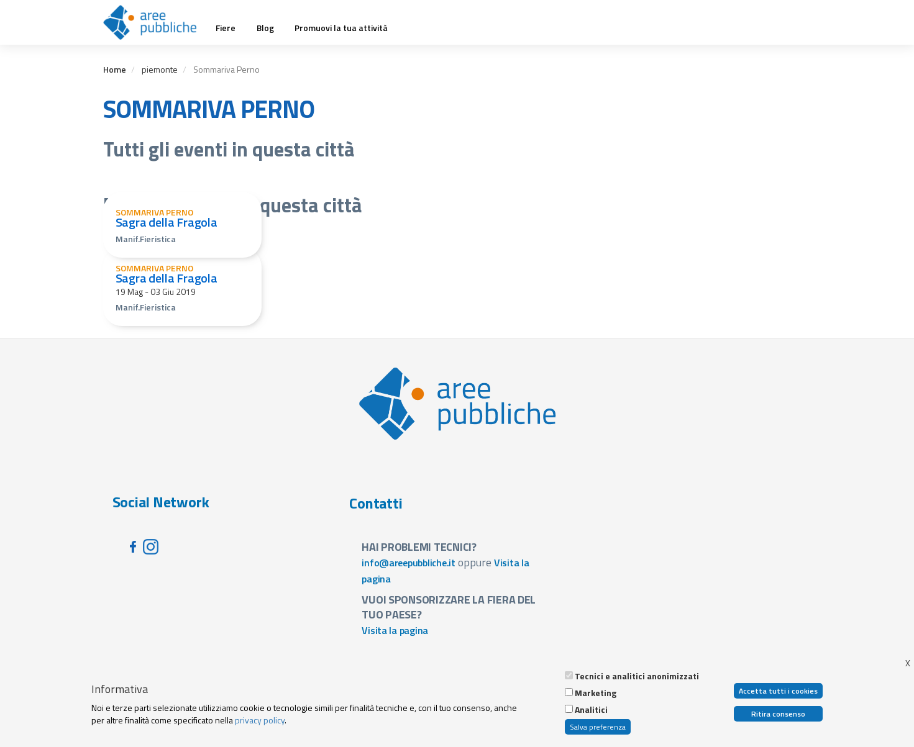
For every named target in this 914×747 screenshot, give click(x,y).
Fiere (225, 28)
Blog (265, 28)
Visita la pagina (395, 630)
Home (114, 69)
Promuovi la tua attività (341, 28)
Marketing (595, 693)
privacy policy (260, 720)
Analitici (591, 710)
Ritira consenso (778, 714)
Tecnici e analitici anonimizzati (637, 677)
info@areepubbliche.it (408, 562)
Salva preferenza (598, 727)
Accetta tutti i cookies (778, 691)
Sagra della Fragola (166, 222)
